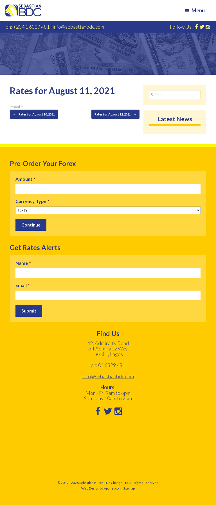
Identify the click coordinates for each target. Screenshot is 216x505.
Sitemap (129, 488)
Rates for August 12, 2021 (115, 114)
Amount (25, 179)
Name (23, 263)
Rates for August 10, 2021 (34, 114)
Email (22, 285)
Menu (195, 10)
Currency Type (32, 201)
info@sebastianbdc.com (78, 27)
